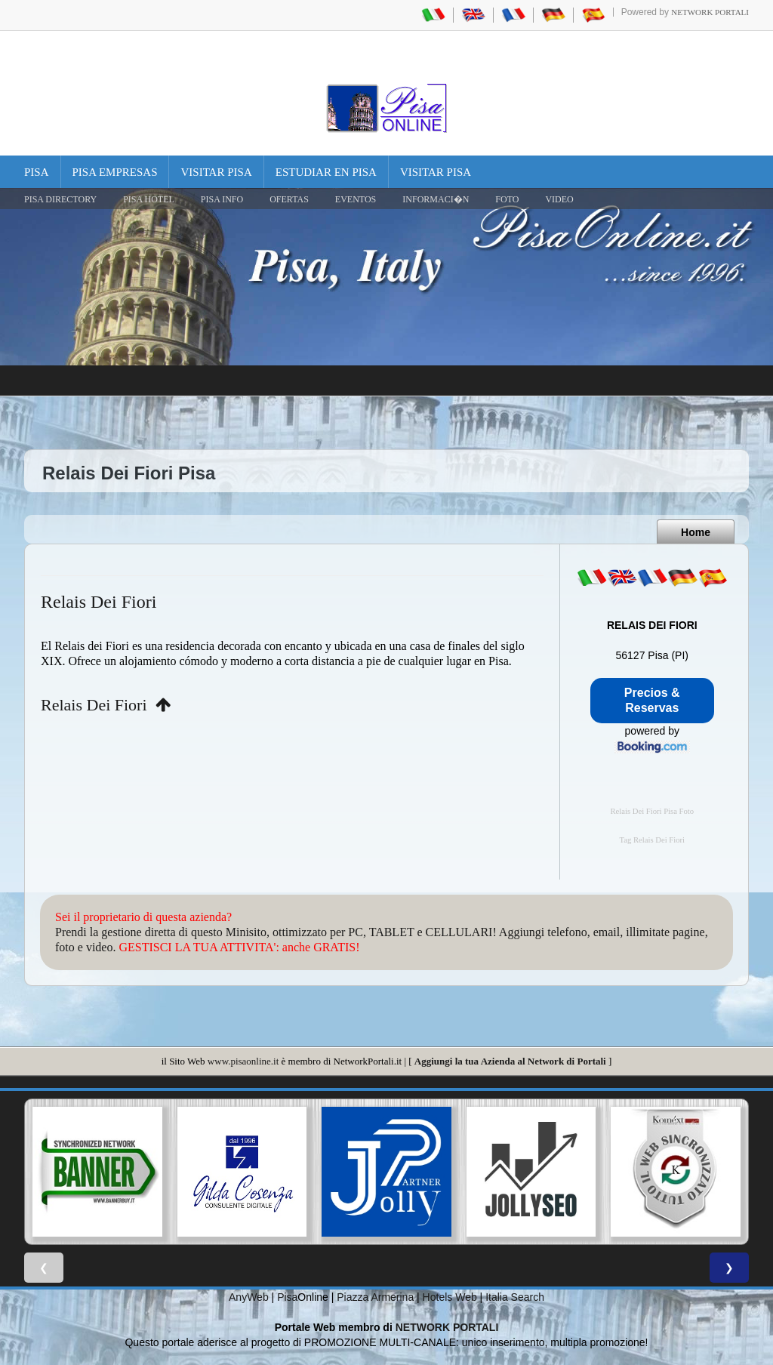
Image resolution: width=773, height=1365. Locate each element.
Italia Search (514, 1297)
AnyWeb (249, 1297)
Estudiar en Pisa (326, 172)
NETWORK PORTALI (447, 1327)
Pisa (36, 172)
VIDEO (559, 199)
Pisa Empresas (115, 172)
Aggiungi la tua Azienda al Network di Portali (510, 1061)
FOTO (507, 199)
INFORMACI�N (435, 199)
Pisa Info (222, 199)
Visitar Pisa (215, 172)
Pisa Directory (60, 199)
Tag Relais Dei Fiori (652, 840)
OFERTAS (289, 199)
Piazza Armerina (375, 1297)
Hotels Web (450, 1297)
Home (695, 532)
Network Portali (710, 12)
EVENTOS (355, 199)
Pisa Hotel (148, 199)
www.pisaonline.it (243, 1061)
